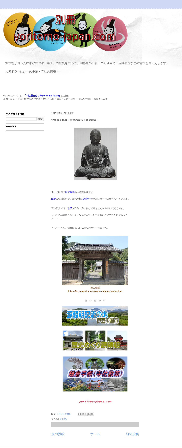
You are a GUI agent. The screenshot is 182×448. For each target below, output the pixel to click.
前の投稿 (132, 434)
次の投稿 (58, 434)
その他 (63, 419)
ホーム (95, 434)
